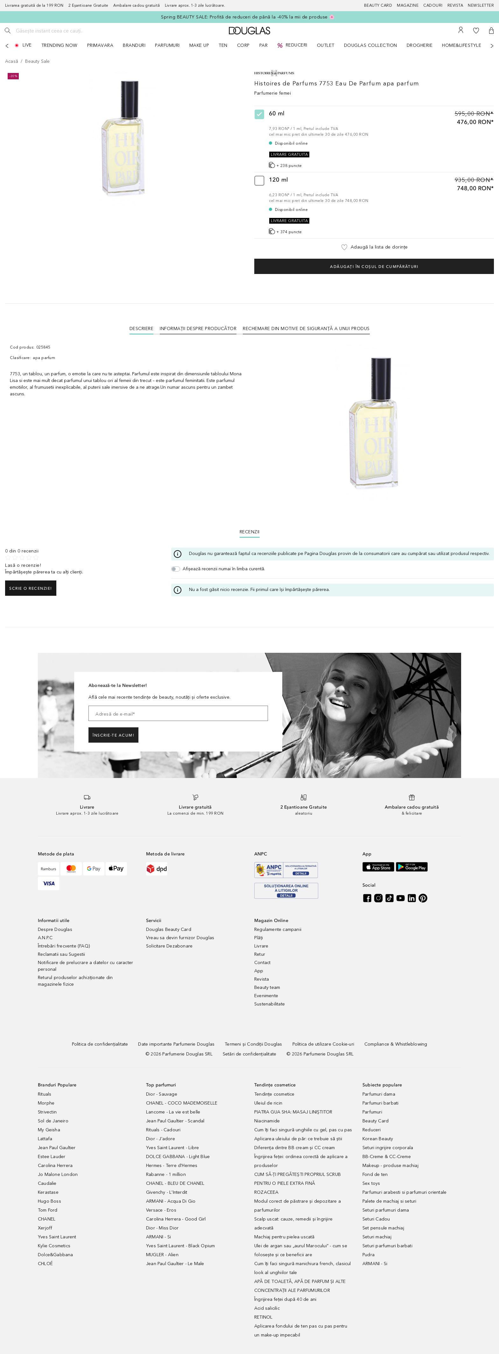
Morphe (46, 1103)
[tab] (142, 329)
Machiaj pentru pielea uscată (284, 1237)
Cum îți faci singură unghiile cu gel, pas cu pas (303, 1130)
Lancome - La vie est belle (173, 1112)
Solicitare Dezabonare (169, 946)
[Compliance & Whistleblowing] (395, 1044)
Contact (262, 962)
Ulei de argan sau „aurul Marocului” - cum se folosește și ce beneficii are (300, 1250)
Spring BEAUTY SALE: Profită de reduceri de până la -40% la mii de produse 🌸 (248, 17)
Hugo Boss (49, 1201)
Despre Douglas (55, 929)
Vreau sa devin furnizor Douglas (180, 937)
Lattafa (45, 1139)
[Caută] (8, 31)
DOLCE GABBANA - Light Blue (178, 1156)
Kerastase (48, 1192)
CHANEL (46, 1219)
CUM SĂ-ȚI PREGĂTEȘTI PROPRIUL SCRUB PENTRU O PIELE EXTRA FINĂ (297, 1179)
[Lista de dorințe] (476, 30)
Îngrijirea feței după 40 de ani (285, 1299)
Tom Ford (48, 1210)
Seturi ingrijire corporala (387, 1147)
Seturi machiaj (376, 1237)
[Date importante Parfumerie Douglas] (176, 1044)
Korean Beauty (377, 1139)
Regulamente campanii (277, 929)
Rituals (44, 1094)
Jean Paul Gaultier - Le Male (175, 1263)
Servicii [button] (154, 920)
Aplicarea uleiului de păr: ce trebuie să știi (298, 1139)
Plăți (258, 937)
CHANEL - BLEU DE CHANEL (175, 1183)
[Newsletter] (481, 6)
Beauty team (267, 987)
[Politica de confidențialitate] (100, 1044)
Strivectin (47, 1112)
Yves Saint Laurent (57, 1237)
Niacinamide (267, 1121)
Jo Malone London (58, 1174)
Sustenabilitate (269, 1004)
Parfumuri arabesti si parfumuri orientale (404, 1192)
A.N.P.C (45, 937)
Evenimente (266, 995)
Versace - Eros (161, 1210)
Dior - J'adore (160, 1139)
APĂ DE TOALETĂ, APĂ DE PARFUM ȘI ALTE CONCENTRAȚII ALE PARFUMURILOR (300, 1286)
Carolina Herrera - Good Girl (176, 1219)
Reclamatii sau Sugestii (61, 954)
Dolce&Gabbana (55, 1254)
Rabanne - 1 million (166, 1174)
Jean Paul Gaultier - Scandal (175, 1121)
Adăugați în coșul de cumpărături (374, 266)
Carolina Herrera (55, 1165)
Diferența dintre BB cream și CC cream (294, 1147)
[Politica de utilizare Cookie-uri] (323, 1044)
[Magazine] (410, 6)
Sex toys (371, 1183)
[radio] (374, 139)
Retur (259, 954)
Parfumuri (372, 1112)
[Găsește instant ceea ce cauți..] (62, 31)
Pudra (368, 1254)
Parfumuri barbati (380, 1103)
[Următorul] (492, 46)
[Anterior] (7, 46)
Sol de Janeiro (53, 1121)
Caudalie (47, 1183)
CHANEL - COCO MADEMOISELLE (181, 1103)
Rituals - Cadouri (163, 1130)
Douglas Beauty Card (168, 929)
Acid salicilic (267, 1308)
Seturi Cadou (376, 1219)
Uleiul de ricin (268, 1103)
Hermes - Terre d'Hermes (172, 1165)
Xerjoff (45, 1228)
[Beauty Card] (380, 6)
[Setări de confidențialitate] (249, 1054)
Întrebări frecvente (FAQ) (64, 946)
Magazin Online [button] (271, 920)
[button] (491, 30)
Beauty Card (375, 1121)
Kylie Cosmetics (54, 1246)
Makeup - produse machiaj (390, 1165)
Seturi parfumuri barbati (387, 1246)
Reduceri (371, 1130)
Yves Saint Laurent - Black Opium (180, 1246)
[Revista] (457, 6)
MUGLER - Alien (162, 1254)
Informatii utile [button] (53, 920)
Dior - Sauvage (161, 1094)
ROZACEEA (266, 1192)
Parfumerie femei (272, 93)
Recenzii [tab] (250, 532)
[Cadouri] (435, 6)
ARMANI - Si (158, 1237)
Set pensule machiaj (383, 1228)
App (259, 971)
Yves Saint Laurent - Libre (172, 1147)
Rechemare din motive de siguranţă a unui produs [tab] (306, 328)
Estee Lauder (51, 1156)
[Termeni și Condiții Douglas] (253, 1044)
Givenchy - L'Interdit (166, 1192)
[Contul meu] (460, 30)
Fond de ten (375, 1174)
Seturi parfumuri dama (385, 1210)
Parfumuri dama (378, 1094)
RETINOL (263, 1317)
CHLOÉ (45, 1263)
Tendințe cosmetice (274, 1094)
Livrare (261, 946)
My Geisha (49, 1130)
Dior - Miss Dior (162, 1228)
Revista (261, 979)
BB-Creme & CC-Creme (386, 1156)
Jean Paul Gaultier (57, 1147)
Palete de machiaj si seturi (389, 1201)
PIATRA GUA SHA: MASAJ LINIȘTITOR (293, 1112)
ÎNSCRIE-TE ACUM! (113, 735)
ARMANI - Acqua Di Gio (170, 1201)
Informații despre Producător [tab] (198, 328)
